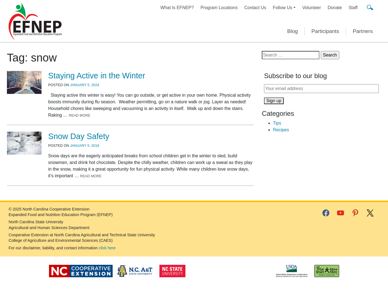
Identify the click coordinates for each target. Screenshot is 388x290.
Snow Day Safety (78, 136)
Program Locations (218, 7)
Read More (79, 115)
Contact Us (255, 7)
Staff (353, 7)
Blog (292, 31)
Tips (277, 123)
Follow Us (282, 7)
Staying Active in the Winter (96, 75)
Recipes (281, 129)
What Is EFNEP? (177, 7)
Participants (325, 31)
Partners (363, 31)
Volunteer (311, 7)
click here (107, 248)
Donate (335, 7)
